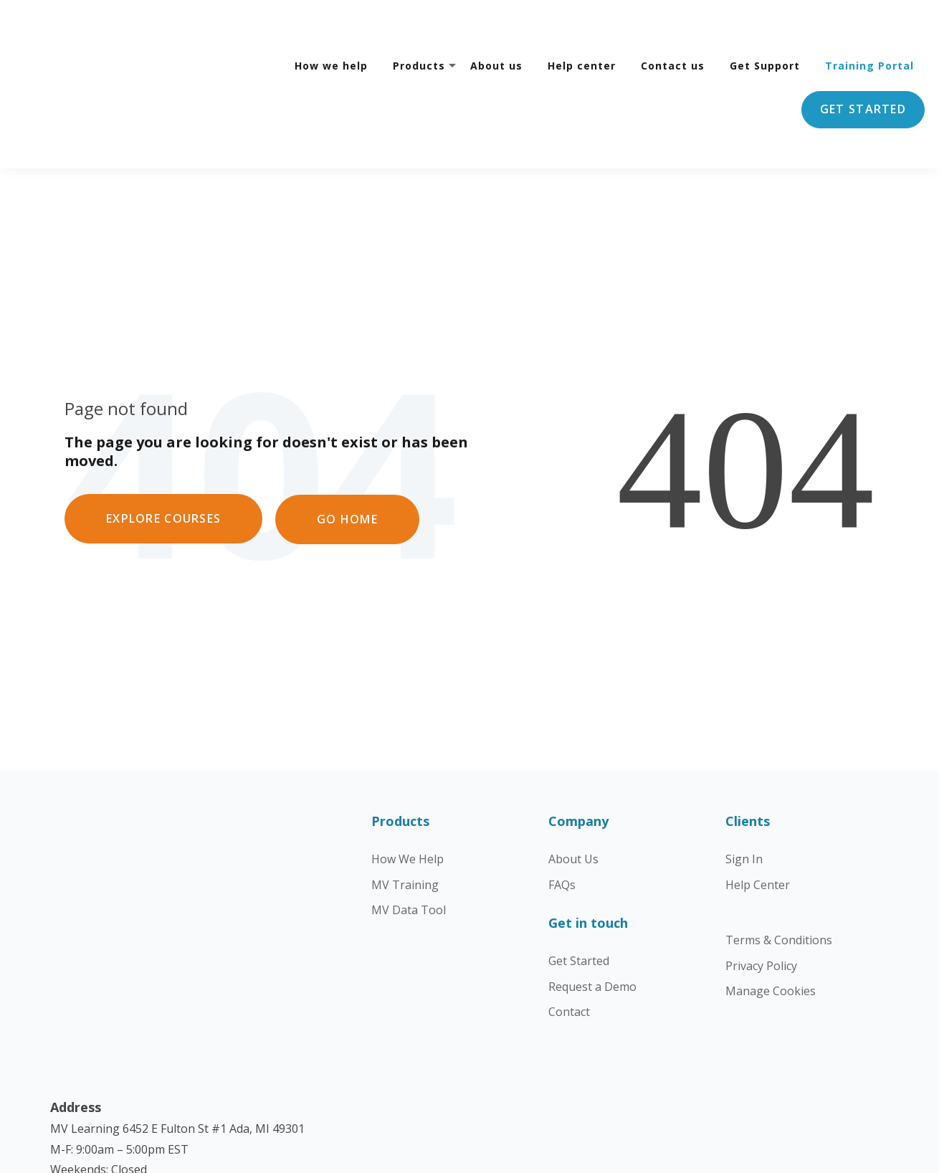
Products (419, 26)
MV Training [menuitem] (405, 805)
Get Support (765, 26)
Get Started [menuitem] (578, 882)
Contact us (673, 26)
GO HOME (348, 439)
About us (496, 26)
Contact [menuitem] (569, 933)
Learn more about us (107, 1079)
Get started (863, 69)
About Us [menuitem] (573, 780)
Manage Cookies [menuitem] (770, 912)
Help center (582, 26)
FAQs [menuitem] (562, 805)
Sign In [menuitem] (744, 780)
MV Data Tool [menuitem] (408, 831)
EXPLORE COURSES (163, 439)
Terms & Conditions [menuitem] (778, 861)
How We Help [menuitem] (407, 780)
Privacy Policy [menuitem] (761, 886)
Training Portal (869, 26)
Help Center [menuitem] (757, 805)
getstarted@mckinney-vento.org (150, 954)
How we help (331, 26)
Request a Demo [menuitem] (592, 907)
